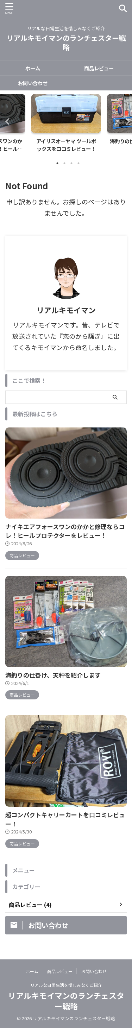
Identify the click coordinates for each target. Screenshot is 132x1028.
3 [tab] (71, 163)
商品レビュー (99, 68)
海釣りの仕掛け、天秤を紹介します (53, 675)
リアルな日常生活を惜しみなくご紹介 (66, 985)
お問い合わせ (33, 83)
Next (125, 121)
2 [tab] (64, 163)
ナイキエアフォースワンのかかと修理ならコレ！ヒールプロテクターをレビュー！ (65, 531)
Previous (6, 121)
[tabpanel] (66, 125)
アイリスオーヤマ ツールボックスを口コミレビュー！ (66, 144)
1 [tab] (57, 163)
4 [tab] (78, 163)
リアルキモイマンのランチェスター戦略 (66, 42)
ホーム (32, 68)
